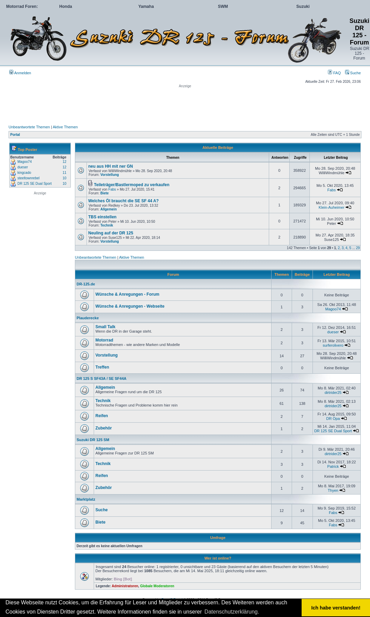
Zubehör (103, 428)
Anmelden (20, 73)
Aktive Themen (65, 127)
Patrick (333, 466)
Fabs (112, 189)
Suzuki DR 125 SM (93, 440)
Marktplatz (86, 499)
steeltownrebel (28, 178)
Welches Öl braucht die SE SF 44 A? (123, 200)
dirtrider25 (333, 392)
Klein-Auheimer (331, 207)
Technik (106, 225)
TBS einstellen (102, 217)
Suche (353, 73)
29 (358, 248)
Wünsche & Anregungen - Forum (127, 294)
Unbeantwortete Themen (29, 127)
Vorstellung (109, 175)
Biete (104, 193)
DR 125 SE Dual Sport (34, 183)
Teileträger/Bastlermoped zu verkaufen (132, 184)
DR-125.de (86, 284)
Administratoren (125, 586)
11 (64, 173)
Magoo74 (24, 162)
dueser (22, 167)
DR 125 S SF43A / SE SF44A (102, 378)
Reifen (101, 415)
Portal (15, 135)
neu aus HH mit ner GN (110, 166)
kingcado (24, 173)
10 (64, 178)
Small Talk (105, 326)
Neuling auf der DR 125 (110, 233)
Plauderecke (88, 318)
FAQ (334, 73)
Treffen (102, 367)
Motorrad (104, 340)
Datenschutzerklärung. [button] (231, 612)
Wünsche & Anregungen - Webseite (129, 306)
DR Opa (333, 418)
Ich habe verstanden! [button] (335, 607)
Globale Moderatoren (157, 586)
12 (64, 162)
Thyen (333, 490)
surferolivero (333, 345)
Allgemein (108, 209)
